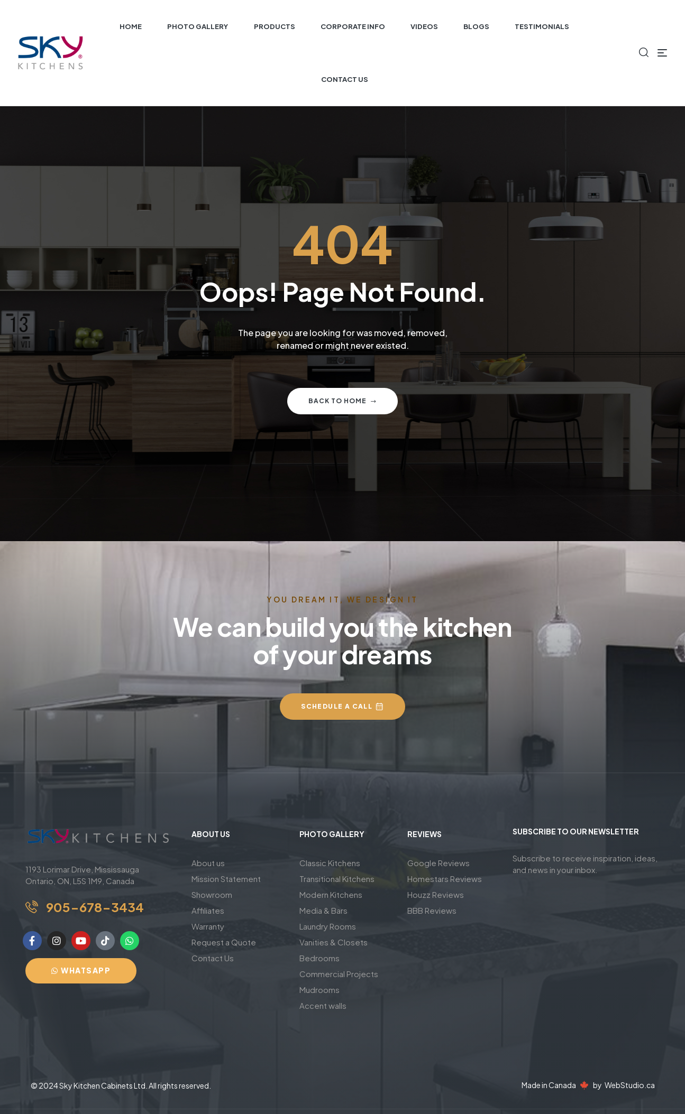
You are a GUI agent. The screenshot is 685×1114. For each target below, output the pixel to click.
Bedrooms (319, 958)
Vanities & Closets (333, 942)
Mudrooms (319, 990)
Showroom (211, 894)
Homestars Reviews (444, 879)
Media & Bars (323, 910)
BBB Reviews (431, 910)
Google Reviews (438, 863)
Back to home (342, 401)
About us (208, 863)
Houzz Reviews (435, 894)
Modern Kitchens (330, 894)
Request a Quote (223, 942)
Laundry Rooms (327, 926)
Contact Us (212, 958)
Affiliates (207, 910)
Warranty (207, 926)
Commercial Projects (338, 974)
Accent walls (322, 1005)
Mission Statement (226, 879)
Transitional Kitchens (337, 879)
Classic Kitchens (329, 863)
